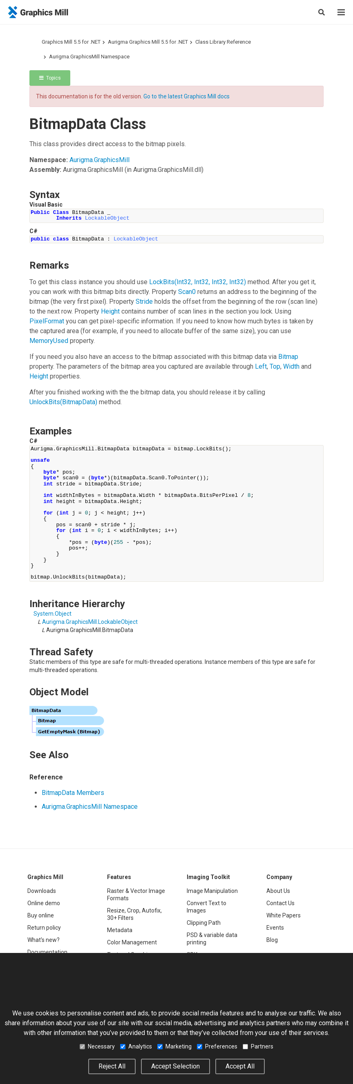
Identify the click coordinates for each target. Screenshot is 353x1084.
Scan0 (187, 292)
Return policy (44, 927)
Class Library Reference (223, 42)
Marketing (174, 1046)
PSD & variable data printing (212, 939)
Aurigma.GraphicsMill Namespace (89, 56)
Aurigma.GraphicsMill (99, 160)
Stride (144, 301)
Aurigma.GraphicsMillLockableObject (90, 622)
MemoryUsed (48, 341)
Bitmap (288, 357)
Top (275, 366)
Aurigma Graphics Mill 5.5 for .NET (148, 42)
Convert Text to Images (206, 907)
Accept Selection (175, 1066)
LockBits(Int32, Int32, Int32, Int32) (197, 282)
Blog (272, 940)
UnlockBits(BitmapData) (63, 402)
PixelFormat (46, 321)
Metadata (119, 930)
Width (291, 366)
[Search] (321, 12)
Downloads (41, 891)
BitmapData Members (73, 793)
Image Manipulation (212, 891)
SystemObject (52, 613)
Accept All (240, 1066)
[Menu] (341, 12)
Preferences (217, 1046)
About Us (278, 891)
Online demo (43, 903)
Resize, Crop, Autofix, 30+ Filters (134, 914)
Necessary (97, 1046)
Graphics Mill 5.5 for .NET (71, 42)
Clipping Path (204, 922)
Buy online (40, 915)
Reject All (111, 1066)
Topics (50, 78)
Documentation (47, 952)
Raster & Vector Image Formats (136, 894)
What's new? (43, 940)
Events (275, 927)
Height (110, 311)
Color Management (132, 942)
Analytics (136, 1046)
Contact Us (280, 903)
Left (261, 366)
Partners (258, 1046)
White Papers (283, 915)
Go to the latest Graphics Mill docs (186, 96)
